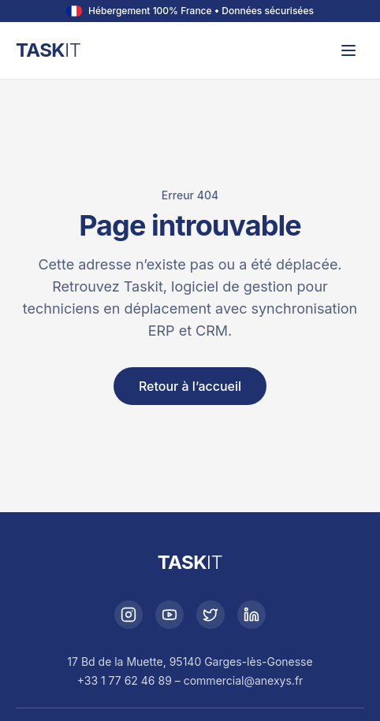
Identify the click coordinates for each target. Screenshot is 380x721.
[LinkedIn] (251, 614)
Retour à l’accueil (190, 386)
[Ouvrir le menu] (348, 50)
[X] (210, 614)
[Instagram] (128, 614)
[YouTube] (169, 614)
